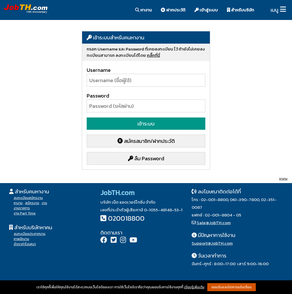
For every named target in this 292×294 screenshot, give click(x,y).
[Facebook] (103, 240)
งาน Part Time (25, 213)
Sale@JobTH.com (214, 222)
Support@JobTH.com (212, 243)
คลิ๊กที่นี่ (153, 55)
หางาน (143, 10)
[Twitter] (114, 240)
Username (99, 70)
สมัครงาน (32, 203)
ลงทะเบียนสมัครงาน (28, 197)
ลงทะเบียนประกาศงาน (29, 233)
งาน (44, 203)
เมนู (274, 10)
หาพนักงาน (21, 239)
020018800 (126, 218)
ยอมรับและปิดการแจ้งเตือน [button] (232, 287)
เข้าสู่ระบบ (206, 10)
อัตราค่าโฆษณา (25, 244)
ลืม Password (146, 158)
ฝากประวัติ (173, 10)
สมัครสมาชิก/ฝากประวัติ (146, 141)
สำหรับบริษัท (240, 10)
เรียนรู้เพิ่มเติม (194, 287)
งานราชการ (22, 208)
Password (98, 96)
